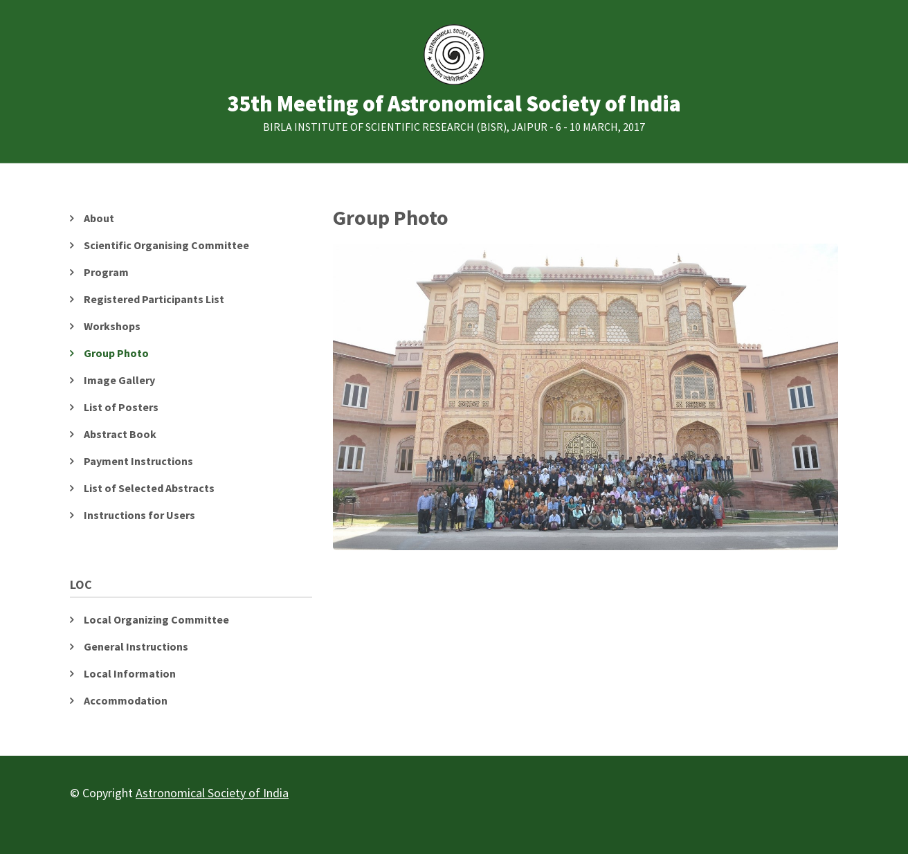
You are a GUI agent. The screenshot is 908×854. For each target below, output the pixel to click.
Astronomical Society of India (212, 793)
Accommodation (125, 700)
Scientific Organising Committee (166, 245)
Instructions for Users (139, 515)
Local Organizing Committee (156, 619)
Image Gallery (119, 380)
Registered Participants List (154, 299)
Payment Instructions (138, 461)
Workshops (112, 326)
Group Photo (116, 353)
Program (106, 272)
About (99, 218)
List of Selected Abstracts (149, 488)
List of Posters (121, 407)
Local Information (130, 673)
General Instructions (136, 646)
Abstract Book (120, 434)
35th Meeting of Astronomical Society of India (454, 104)
